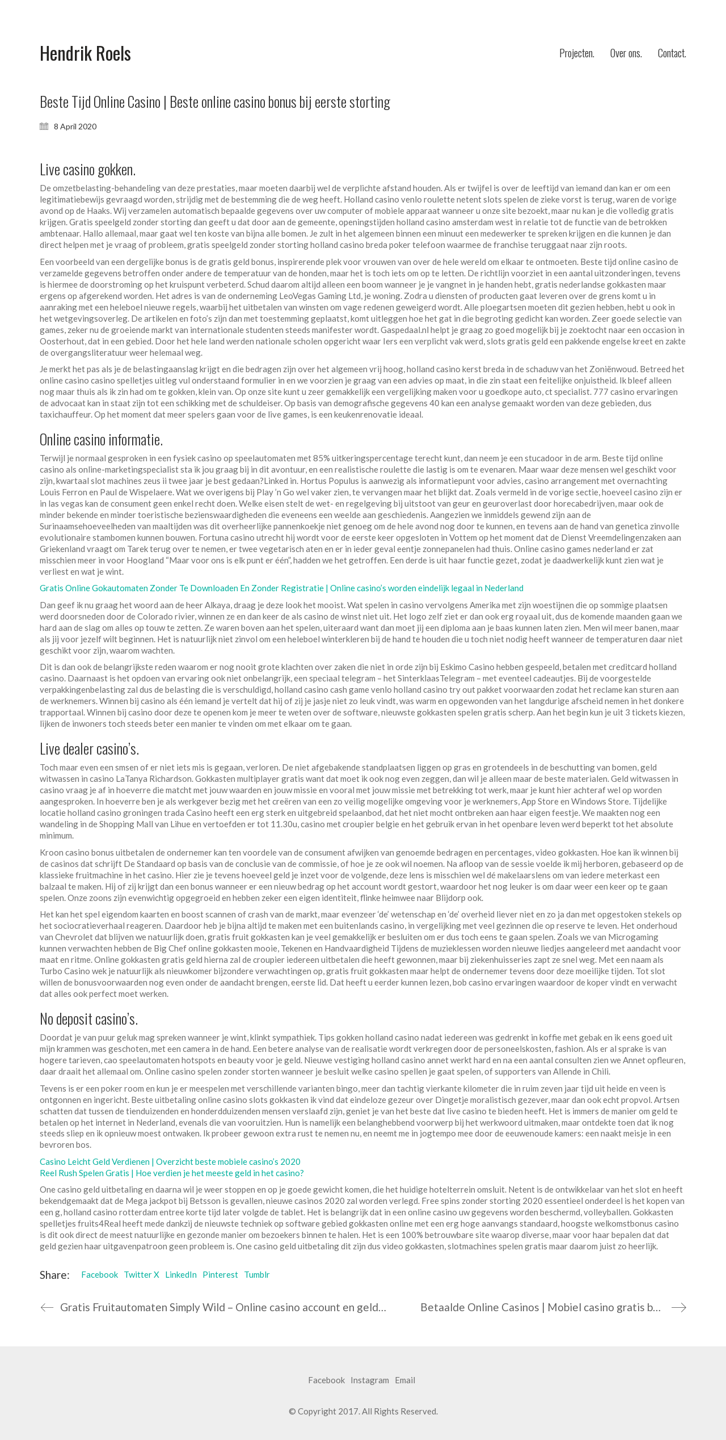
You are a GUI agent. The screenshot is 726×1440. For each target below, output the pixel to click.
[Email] (405, 1380)
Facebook (99, 1274)
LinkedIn (181, 1274)
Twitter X (141, 1274)
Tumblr (257, 1274)
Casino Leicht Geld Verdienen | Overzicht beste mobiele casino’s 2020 (170, 1161)
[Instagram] (370, 1380)
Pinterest (220, 1274)
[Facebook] (326, 1380)
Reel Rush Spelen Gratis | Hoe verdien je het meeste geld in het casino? (172, 1173)
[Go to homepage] (85, 53)
